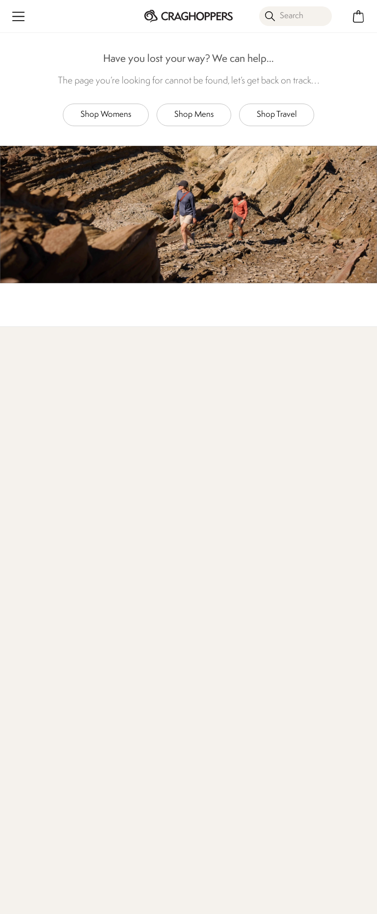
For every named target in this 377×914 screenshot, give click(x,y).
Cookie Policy (338, 900)
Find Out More (107, 427)
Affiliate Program (307, 703)
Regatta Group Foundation (213, 642)
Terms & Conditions (186, 900)
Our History (208, 519)
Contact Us (117, 519)
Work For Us (208, 550)
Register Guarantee (312, 550)
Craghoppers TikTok (291, 856)
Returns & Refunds (39, 535)
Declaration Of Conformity (213, 587)
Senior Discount (305, 613)
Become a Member (312, 535)
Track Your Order (36, 550)
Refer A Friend (303, 687)
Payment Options (308, 656)
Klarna (289, 672)
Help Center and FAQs (137, 550)
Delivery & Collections (45, 519)
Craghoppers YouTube (331, 856)
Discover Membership (29, 433)
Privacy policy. (115, 807)
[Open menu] (18, 16)
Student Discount (308, 581)
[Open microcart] (358, 16)
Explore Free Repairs (177, 433)
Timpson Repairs (305, 566)
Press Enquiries (123, 535)
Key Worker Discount (314, 597)
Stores (199, 535)
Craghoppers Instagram (311, 856)
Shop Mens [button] (194, 114)
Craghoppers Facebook (271, 856)
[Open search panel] (295, 16)
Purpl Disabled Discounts (303, 634)
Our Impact (248, 427)
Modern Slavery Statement (215, 615)
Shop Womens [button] (106, 114)
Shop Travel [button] (276, 114)
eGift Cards (298, 519)
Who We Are (325, 427)
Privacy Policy (267, 900)
